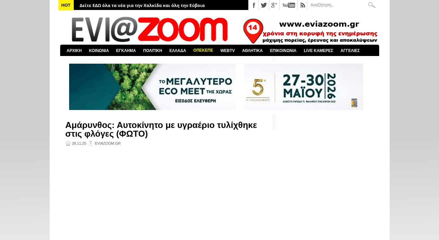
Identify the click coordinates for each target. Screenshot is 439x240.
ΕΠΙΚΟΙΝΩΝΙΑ (283, 50)
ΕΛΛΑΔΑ (177, 50)
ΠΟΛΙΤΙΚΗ (152, 50)
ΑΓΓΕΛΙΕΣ (350, 50)
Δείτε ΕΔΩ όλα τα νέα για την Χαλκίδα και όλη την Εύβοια (142, 5)
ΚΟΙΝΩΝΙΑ (99, 50)
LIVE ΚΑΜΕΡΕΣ (318, 50)
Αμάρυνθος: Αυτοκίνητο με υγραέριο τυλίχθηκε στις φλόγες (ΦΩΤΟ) (161, 129)
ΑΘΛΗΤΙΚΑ (252, 50)
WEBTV (227, 50)
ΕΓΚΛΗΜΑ (126, 50)
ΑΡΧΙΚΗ (74, 50)
